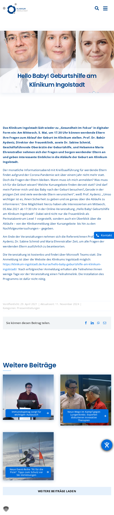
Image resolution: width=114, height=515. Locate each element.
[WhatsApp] (98, 322)
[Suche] (96, 8)
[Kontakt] (104, 235)
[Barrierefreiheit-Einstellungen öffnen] (106, 444)
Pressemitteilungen (28, 308)
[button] (6, 509)
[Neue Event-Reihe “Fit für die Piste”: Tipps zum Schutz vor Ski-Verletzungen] (28, 469)
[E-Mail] (104, 322)
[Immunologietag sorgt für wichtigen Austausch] (28, 410)
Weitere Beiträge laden (57, 491)
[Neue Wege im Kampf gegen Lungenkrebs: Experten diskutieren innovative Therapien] (85, 412)
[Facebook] (86, 322)
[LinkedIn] (92, 322)
